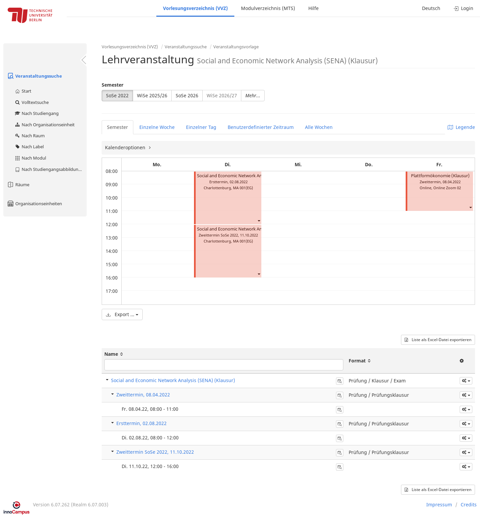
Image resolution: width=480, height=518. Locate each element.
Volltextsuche (31, 102)
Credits (469, 504)
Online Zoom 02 (447, 187)
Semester (112, 85)
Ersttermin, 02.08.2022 (141, 423)
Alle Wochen (319, 127)
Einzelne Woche (157, 127)
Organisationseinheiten (34, 204)
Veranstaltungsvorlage (236, 47)
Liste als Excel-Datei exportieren (438, 339)
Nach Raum (29, 136)
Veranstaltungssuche (34, 76)
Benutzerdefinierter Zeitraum (261, 127)
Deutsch (431, 8)
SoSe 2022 (117, 95)
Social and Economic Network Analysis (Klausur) (244, 176)
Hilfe (313, 8)
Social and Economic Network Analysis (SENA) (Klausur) (173, 380)
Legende (461, 127)
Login (463, 8)
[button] (258, 220)
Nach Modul (30, 158)
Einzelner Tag (201, 127)
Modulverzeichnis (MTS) (268, 8)
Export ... (122, 314)
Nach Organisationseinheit (44, 125)
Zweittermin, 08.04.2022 (143, 394)
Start (22, 91)
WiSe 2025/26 (152, 95)
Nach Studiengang (36, 113)
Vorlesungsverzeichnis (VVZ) (195, 8)
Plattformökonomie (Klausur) (440, 176)
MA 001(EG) (243, 187)
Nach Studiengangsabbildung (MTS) (50, 169)
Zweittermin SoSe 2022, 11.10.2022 (155, 452)
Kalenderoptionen (126, 147)
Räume (18, 185)
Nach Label (29, 147)
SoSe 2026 (187, 95)
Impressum (439, 504)
